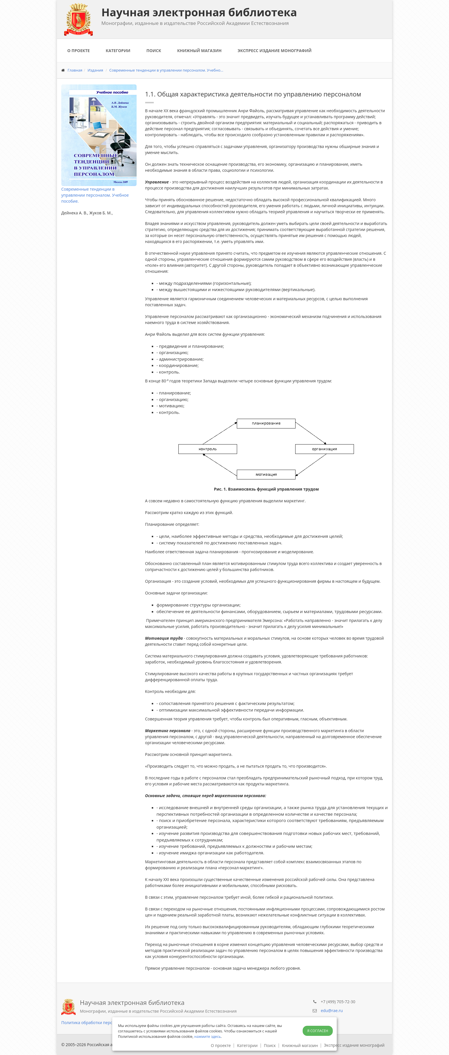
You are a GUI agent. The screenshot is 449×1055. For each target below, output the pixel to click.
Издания (95, 70)
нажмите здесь (207, 1036)
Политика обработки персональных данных (104, 1022)
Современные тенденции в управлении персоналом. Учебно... (166, 70)
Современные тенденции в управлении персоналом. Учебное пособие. (95, 195)
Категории (118, 50)
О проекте (78, 50)
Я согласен (317, 1030)
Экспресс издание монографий (275, 50)
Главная (75, 70)
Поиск (153, 50)
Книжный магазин (199, 50)
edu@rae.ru (332, 1010)
